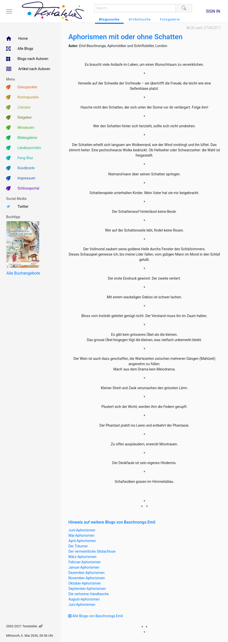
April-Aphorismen (82, 541)
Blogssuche (109, 19)
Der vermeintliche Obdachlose (92, 551)
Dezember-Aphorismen (86, 573)
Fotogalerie (170, 19)
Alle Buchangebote (23, 273)
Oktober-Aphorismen (84, 583)
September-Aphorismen (87, 589)
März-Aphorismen (82, 557)
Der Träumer (78, 546)
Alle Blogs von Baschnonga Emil (95, 616)
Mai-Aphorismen (81, 535)
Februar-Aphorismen (84, 562)
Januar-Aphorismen (84, 567)
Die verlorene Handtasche (88, 594)
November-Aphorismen (86, 578)
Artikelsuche (140, 19)
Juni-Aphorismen (81, 530)
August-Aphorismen (84, 599)
